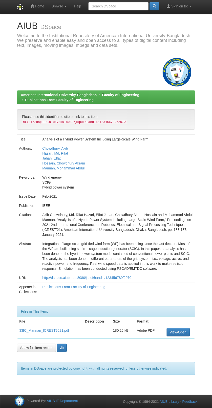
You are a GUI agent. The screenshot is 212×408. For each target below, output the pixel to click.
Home (37, 6)
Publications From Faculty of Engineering (59, 100)
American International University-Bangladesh (59, 95)
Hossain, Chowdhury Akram (63, 163)
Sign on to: (179, 6)
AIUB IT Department (62, 401)
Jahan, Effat (51, 158)
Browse (59, 6)
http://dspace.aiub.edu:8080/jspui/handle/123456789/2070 (86, 278)
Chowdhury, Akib (55, 148)
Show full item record (36, 348)
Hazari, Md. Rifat (55, 153)
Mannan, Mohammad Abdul (63, 168)
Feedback (189, 402)
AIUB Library (169, 402)
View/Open (178, 332)
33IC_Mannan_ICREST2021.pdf (44, 330)
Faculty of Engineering (120, 95)
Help (77, 6)
